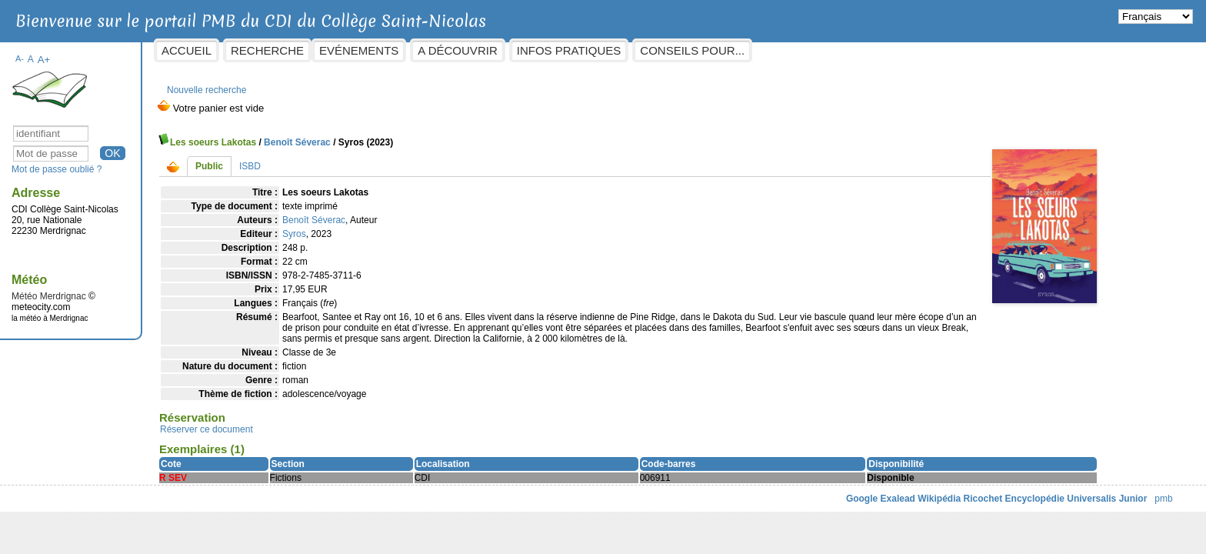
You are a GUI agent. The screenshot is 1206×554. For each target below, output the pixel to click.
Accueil (311, 50)
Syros (419, 226)
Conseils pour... (817, 50)
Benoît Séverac (421, 134)
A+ (168, 52)
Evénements (483, 50)
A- (144, 50)
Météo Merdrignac (173, 288)
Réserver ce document (331, 432)
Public (334, 158)
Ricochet (858, 501)
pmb (1039, 501)
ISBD (374, 158)
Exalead (773, 501)
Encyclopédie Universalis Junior (952, 501)
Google (737, 501)
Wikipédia (815, 501)
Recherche (391, 50)
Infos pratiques (693, 50)
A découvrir (581, 50)
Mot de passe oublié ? (181, 161)
